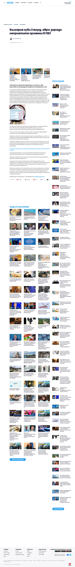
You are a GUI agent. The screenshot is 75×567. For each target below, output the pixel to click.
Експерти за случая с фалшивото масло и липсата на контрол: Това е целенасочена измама (15, 453)
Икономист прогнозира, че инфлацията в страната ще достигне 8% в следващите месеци (15, 344)
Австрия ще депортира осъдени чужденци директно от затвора (65, 462)
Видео (5, 556)
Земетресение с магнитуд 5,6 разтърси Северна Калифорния (65, 187)
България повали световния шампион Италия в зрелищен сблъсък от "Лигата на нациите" (65, 274)
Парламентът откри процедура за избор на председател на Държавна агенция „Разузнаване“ (15, 420)
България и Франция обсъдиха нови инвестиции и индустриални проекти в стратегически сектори (15, 249)
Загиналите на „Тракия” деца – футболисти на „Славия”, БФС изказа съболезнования (29, 264)
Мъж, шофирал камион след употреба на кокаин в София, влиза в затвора (15, 327)
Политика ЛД (49, 560)
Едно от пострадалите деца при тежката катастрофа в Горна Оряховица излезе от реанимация (43, 281)
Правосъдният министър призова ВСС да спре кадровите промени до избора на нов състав (15, 233)
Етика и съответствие (61, 560)
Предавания (29, 552)
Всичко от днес (7, 552)
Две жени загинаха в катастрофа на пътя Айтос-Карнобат (29, 374)
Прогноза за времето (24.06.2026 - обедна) (15, 389)
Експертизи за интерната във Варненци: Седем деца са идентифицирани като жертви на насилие (29, 328)
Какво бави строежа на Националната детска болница (65, 303)
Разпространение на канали (18, 560)
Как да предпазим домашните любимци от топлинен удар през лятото (65, 161)
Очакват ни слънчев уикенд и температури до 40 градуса (29, 280)
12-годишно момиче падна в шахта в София (43, 247)
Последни (6, 551)
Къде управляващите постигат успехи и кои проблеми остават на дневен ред (43, 390)
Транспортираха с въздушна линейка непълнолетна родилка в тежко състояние (44, 312)
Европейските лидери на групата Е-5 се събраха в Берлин (65, 130)
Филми (28, 556)
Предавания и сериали (19, 554)
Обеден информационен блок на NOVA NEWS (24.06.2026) (65, 491)
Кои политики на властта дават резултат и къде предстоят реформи (43, 452)
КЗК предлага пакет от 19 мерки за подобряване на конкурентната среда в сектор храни (30, 343)
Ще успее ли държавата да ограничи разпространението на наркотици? (15, 218)
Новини (17, 2)
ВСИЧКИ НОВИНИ (58, 509)
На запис (30, 2)
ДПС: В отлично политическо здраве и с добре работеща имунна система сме (29, 248)
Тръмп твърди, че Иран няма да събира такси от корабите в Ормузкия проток (65, 448)
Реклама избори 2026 (10, 560)
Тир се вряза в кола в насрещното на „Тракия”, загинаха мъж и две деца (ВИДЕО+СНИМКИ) (30, 361)
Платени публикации (7, 561)
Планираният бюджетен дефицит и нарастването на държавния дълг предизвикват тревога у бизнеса (44, 265)
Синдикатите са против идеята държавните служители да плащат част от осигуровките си (30, 405)
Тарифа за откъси (25, 560)
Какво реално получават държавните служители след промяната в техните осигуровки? (15, 264)
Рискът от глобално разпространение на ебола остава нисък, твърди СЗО (65, 353)
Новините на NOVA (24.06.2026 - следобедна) (64, 406)
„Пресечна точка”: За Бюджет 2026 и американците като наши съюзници (65, 319)
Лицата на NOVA (18, 552)
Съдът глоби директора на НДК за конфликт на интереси (15, 360)
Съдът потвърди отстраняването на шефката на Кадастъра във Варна (44, 361)
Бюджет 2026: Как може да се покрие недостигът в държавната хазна (43, 419)
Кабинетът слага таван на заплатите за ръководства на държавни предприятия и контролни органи (29, 453)
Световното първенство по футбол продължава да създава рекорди (65, 222)
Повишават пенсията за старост (15, 403)
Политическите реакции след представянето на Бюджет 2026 (15, 280)
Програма (23, 2)
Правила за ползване (54, 560)
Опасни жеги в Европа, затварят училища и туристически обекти (65, 469)
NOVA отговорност (42, 551)
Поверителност (43, 560)
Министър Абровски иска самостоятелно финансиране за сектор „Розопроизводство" (15, 295)
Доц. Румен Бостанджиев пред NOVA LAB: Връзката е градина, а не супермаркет (30, 419)
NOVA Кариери (41, 552)
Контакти (34, 560)
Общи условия (39, 560)
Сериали (28, 554)
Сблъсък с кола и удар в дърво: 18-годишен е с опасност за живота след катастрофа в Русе (43, 435)
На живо (36, 2)
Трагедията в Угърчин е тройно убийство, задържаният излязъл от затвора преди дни (29, 390)
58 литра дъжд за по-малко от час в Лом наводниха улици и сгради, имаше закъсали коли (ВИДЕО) (15, 375)
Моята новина (6, 554)
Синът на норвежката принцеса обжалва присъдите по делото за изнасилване (65, 246)
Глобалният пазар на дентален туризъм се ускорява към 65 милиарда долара (43, 375)
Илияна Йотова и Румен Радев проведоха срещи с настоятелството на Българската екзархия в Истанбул (65, 283)
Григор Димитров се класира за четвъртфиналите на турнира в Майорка (65, 146)
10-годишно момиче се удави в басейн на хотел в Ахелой (29, 218)
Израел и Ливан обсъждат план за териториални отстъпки (64, 105)
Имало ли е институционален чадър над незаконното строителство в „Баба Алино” (30, 435)
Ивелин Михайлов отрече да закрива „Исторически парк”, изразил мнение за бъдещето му (30, 233)
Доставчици (30, 560)
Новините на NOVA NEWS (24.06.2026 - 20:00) (65, 154)
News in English (41, 554)
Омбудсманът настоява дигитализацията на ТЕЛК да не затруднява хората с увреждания (44, 404)
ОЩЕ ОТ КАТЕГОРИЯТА (18, 459)
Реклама (5, 560)
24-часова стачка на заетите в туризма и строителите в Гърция (65, 476)
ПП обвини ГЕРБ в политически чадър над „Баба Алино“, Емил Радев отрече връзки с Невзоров (15, 312)
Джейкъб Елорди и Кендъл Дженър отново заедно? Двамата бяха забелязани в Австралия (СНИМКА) (65, 88)
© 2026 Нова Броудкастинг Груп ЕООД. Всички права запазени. (12, 564)
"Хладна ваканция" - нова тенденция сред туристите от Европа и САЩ (65, 484)
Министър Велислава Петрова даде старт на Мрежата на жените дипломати (44, 232)
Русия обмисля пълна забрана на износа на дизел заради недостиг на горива (65, 361)
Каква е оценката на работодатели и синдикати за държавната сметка (43, 218)
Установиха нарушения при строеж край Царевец (43, 326)
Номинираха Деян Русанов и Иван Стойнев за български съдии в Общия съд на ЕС (29, 295)
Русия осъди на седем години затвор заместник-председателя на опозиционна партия (65, 138)
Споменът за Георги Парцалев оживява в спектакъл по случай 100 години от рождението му (65, 97)
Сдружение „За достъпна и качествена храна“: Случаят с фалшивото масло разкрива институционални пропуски (15, 436)
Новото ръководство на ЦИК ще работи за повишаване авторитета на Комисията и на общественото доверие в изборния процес (44, 345)
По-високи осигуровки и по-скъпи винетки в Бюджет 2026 (29, 311)
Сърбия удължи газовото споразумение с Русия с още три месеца (65, 389)
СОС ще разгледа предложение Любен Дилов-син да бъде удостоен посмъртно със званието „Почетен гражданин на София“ (43, 296)
